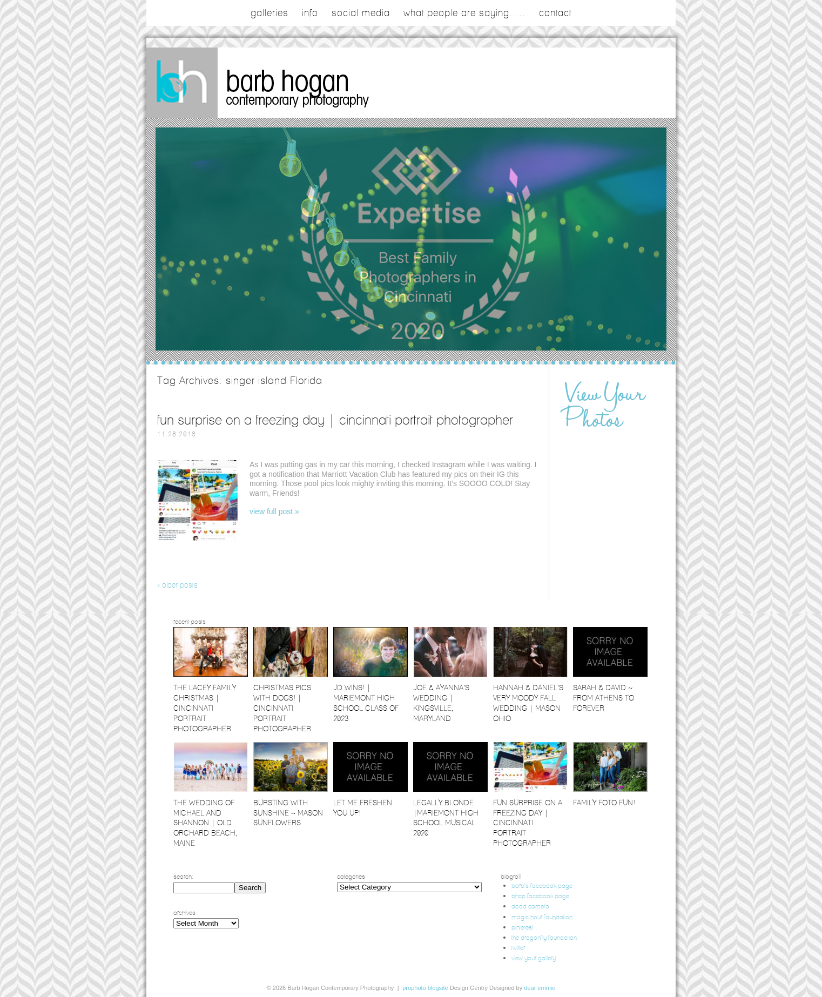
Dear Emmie (539, 988)
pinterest (522, 927)
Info (310, 13)
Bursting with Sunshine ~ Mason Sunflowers (288, 812)
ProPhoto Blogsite (425, 988)
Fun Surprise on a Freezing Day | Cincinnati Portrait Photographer (335, 420)
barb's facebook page (541, 885)
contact (555, 13)
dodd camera (530, 906)
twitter (518, 948)
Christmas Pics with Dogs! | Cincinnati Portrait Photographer (282, 708)
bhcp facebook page (540, 896)
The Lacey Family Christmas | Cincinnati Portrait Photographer (204, 708)
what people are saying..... (464, 13)
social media (361, 13)
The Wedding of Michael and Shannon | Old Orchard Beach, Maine (205, 823)
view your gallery (533, 958)
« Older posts (177, 585)
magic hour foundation (541, 917)
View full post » (274, 511)
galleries (269, 13)
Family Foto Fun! (604, 802)
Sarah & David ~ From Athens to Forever (603, 697)
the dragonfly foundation (544, 937)
